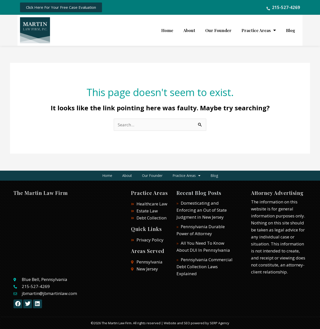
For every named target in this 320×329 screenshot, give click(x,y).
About (189, 30)
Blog (290, 30)
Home (167, 30)
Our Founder (218, 30)
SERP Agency (219, 323)
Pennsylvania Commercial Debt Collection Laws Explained (204, 266)
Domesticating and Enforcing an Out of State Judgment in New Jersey (201, 210)
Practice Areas (259, 30)
